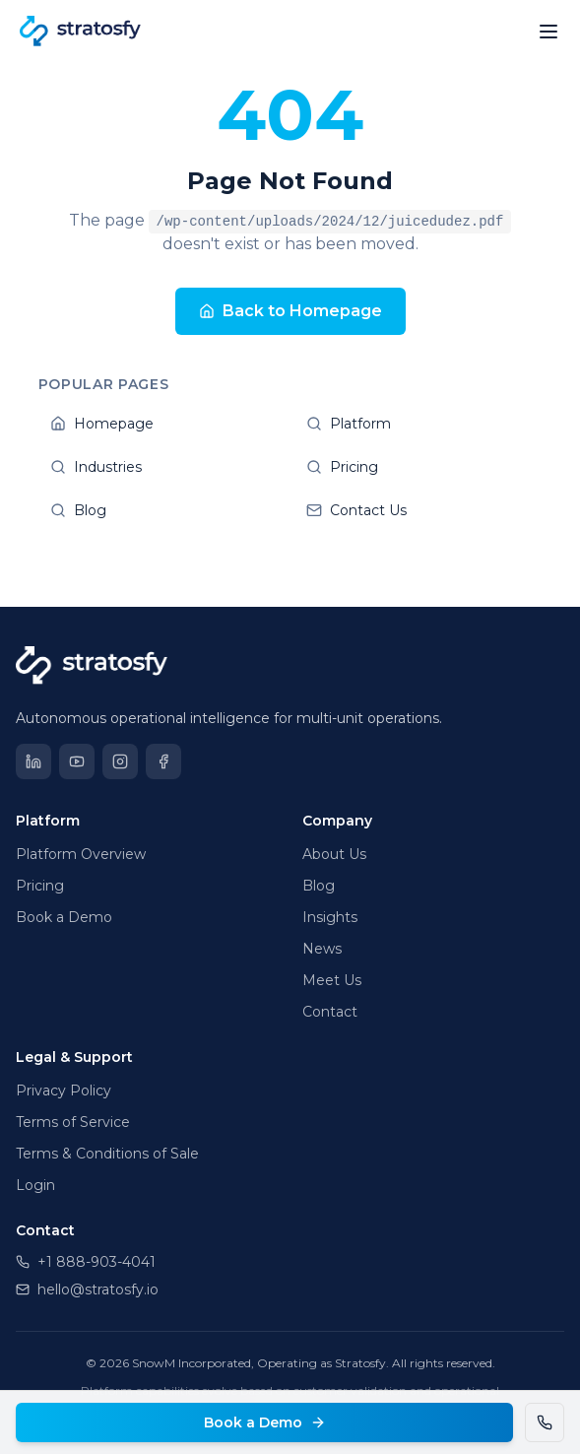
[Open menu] (548, 31)
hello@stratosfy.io (87, 1289)
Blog (162, 510)
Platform (418, 423)
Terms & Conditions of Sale (107, 1153)
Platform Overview (81, 854)
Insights (329, 917)
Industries (162, 467)
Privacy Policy (63, 1090)
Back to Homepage (290, 310)
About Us (334, 854)
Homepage (162, 423)
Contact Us (418, 510)
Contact (329, 1012)
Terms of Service (73, 1122)
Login (35, 1185)
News (322, 949)
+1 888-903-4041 (86, 1262)
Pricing (418, 467)
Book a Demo (265, 1422)
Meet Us (331, 980)
